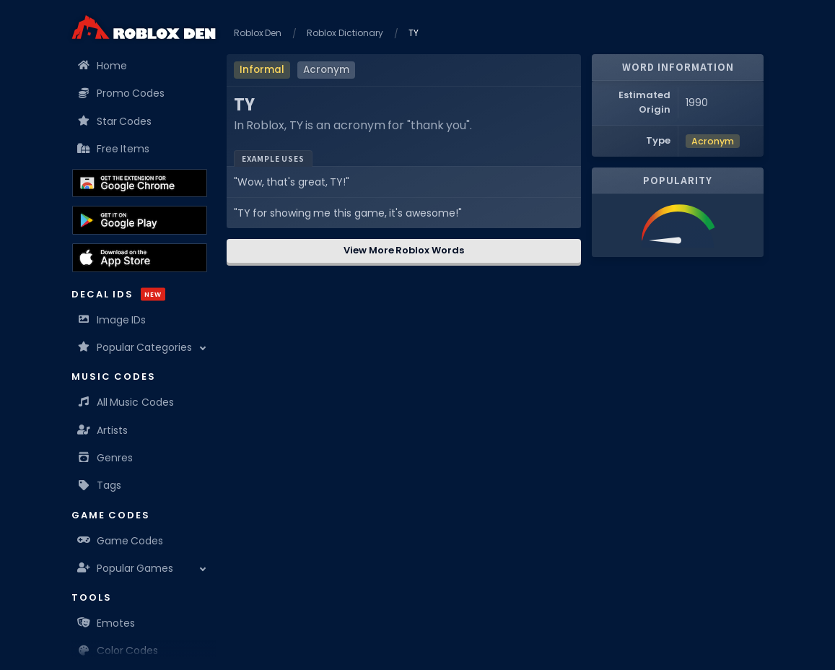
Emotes (107, 623)
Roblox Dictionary (345, 33)
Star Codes (115, 121)
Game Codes (121, 541)
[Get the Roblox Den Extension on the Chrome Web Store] (139, 183)
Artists (103, 430)
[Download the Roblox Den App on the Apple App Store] (139, 258)
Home (103, 65)
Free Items (114, 149)
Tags (100, 485)
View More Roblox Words (404, 250)
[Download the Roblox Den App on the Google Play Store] (139, 220)
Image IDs (113, 320)
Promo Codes (122, 93)
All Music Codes (126, 402)
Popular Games (126, 568)
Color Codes (119, 650)
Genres (106, 458)
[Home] (143, 27)
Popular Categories (136, 347)
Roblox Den (258, 33)
